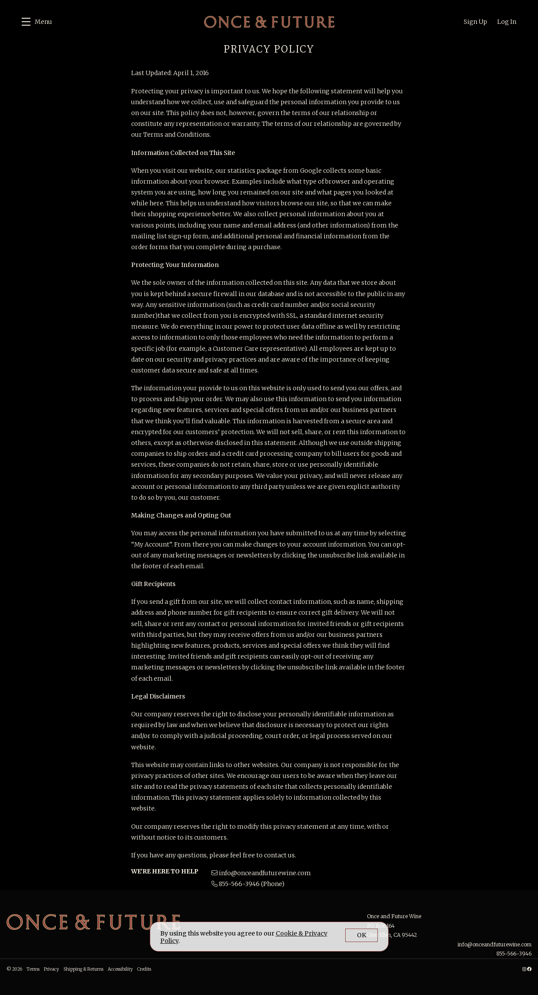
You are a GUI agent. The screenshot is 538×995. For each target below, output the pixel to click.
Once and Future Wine (269, 21)
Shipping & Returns (83, 969)
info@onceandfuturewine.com (265, 873)
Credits (144, 969)
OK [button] (361, 935)
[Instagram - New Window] (524, 969)
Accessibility (120, 969)
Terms (33, 969)
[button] (37, 21)
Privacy (51, 969)
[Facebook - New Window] (529, 969)
